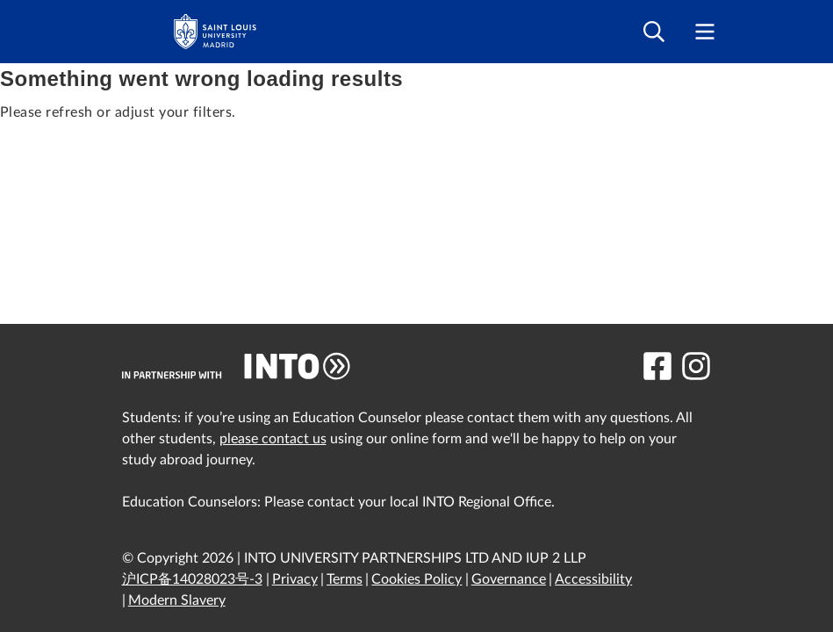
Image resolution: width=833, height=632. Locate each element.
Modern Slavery (177, 600)
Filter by (170, 153)
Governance (508, 579)
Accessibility (593, 579)
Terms (345, 579)
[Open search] (654, 32)
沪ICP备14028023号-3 (192, 579)
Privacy (295, 579)
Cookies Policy (416, 579)
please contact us (273, 439)
